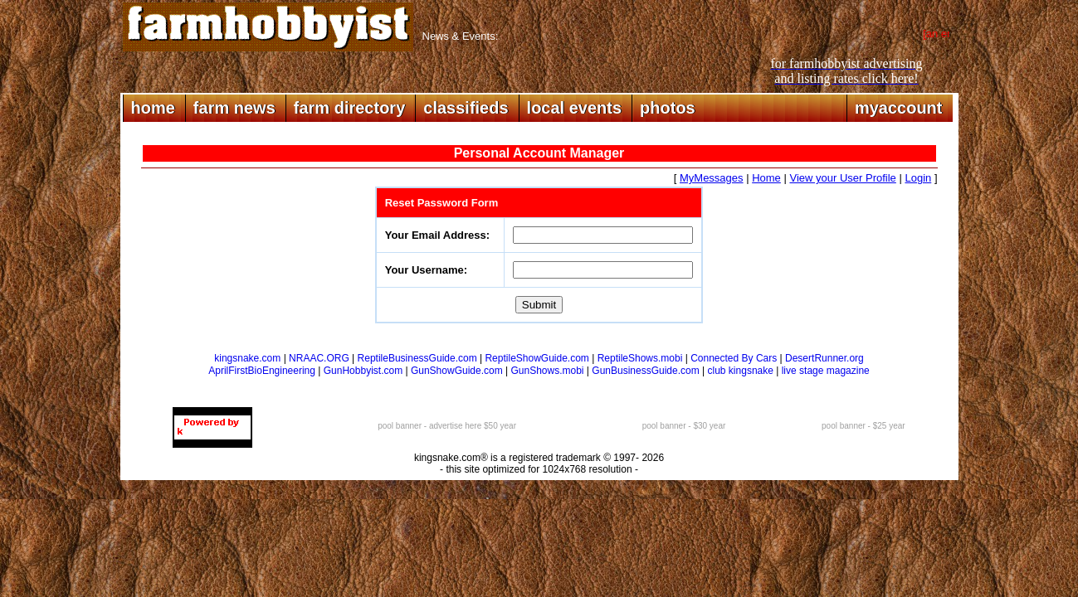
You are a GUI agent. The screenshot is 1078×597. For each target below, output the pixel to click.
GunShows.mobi (546, 370)
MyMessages (712, 178)
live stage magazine (826, 370)
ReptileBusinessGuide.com (417, 358)
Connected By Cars (733, 358)
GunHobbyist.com (363, 370)
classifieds (465, 108)
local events (574, 108)
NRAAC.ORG (319, 358)
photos (667, 108)
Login (918, 178)
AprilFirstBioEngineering (261, 370)
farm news (234, 108)
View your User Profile (842, 178)
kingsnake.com (247, 358)
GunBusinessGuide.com (645, 370)
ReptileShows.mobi (640, 358)
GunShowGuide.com (457, 370)
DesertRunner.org (824, 358)
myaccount (899, 108)
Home (766, 178)
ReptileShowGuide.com (536, 358)
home (153, 108)
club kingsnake (740, 370)
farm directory (350, 108)
